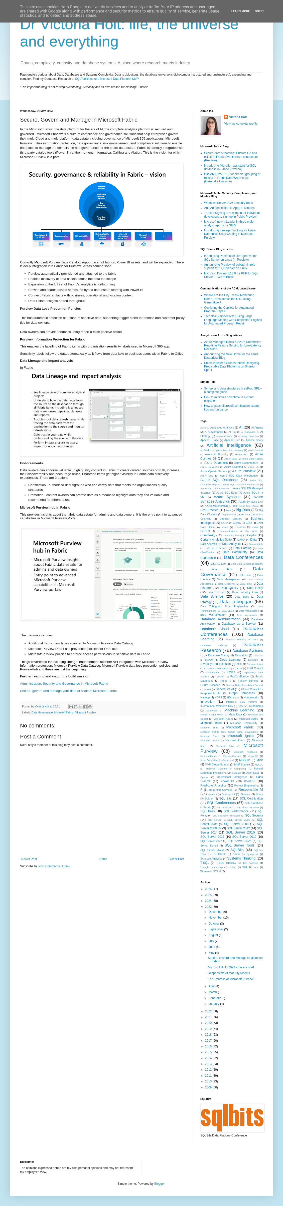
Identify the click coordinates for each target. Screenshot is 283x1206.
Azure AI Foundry (216, 454)
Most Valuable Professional (217, 760)
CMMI (255, 527)
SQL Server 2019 (244, 837)
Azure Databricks (216, 463)
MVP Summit (242, 764)
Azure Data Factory (252, 458)
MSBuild (244, 760)
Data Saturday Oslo (245, 592)
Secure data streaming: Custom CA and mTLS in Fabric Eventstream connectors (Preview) (231, 156)
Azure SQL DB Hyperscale (214, 488)
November (216, 917)
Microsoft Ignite (240, 736)
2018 (209, 1034)
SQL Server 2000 (238, 819)
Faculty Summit (248, 680)
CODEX (205, 531)
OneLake (236, 772)
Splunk (209, 798)
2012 (209, 1069)
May (212, 953)
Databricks (241, 655)
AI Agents (257, 427)
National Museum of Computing (226, 768)
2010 (209, 1081)
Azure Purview (243, 471)
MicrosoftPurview (232, 756)
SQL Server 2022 (211, 841)
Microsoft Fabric (63, 712)
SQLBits (237, 850)
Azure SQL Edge (226, 492)
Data (253, 539)
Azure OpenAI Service (213, 471)
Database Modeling (213, 645)
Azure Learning (233, 466)
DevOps (253, 659)
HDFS (218, 697)
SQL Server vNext (212, 850)
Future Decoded (210, 684)
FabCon (220, 676)
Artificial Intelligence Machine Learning (221, 450)
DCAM (209, 659)
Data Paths (245, 583)
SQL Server (214, 820)
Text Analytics (250, 863)
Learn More (240, 11)
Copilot (251, 535)
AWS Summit (255, 450)
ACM (203, 427)
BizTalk (244, 514)
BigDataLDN (229, 514)
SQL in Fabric (223, 807)
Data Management (228, 579)
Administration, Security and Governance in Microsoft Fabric (64, 683)
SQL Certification (251, 798)
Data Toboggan (236, 601)
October (214, 923)
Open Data (252, 772)
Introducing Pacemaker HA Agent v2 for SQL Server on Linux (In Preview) (230, 257)
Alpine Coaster (224, 436)
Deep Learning (230, 659)
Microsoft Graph (209, 736)
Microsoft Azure (248, 718)
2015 (209, 1052)
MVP (259, 760)
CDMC (237, 522)
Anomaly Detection (248, 436)
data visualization (213, 615)
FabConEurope (239, 676)
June (212, 947)
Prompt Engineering (246, 785)
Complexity (207, 535)
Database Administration (220, 619)
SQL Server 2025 (239, 841)
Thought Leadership (211, 867)
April (212, 986)
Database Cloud (214, 629)
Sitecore (245, 794)
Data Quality (229, 588)
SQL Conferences (221, 803)
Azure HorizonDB (209, 467)
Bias (228, 510)
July (212, 941)
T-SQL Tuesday (226, 862)
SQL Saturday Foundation (226, 815)
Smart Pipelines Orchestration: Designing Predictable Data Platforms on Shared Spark (231, 366)
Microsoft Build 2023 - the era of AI (231, 967)
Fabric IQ (225, 680)
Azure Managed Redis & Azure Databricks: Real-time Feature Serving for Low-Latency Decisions (232, 345)
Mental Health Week (211, 714)
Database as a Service (239, 623)
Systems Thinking (241, 858)
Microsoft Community (243, 722)
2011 (209, 1075)
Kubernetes (256, 705)
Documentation (255, 664)
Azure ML (253, 467)
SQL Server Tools (240, 845)
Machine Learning (239, 710)
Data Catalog (242, 548)
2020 (209, 1023)
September (216, 929)
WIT (244, 867)
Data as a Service (216, 548)
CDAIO (224, 523)
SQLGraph (219, 854)
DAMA (241, 539)
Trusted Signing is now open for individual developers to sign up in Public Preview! (232, 214)
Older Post (177, 859)
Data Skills (242, 596)
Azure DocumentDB (246, 462)
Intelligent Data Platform (241, 701)
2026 (209, 889)
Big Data (243, 510)
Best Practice (209, 510)
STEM (236, 854)
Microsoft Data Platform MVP (119, 79)
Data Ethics (222, 569)
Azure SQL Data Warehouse (239, 475)
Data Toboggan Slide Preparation (224, 606)
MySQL (259, 764)
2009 (209, 1087)
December (216, 912)
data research (216, 592)
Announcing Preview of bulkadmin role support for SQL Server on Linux (229, 266)
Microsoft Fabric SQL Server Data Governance (229, 731)
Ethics (231, 672)
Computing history (232, 535)
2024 (209, 901)
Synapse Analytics (211, 858)
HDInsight (233, 697)
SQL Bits (225, 798)
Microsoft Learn (235, 740)
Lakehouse (211, 710)
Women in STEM (210, 871)
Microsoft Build (211, 723)
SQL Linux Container (247, 807)
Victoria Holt (238, 117)
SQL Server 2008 (236, 824)
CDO (249, 522)
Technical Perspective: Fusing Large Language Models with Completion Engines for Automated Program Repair (233, 319)
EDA (239, 668)
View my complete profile (240, 123)
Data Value (228, 610)
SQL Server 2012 (238, 828)
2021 (209, 1017)
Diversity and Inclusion (215, 664)
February (215, 998)
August (214, 935)
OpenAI (204, 777)
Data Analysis (208, 543)
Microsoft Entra (209, 727)
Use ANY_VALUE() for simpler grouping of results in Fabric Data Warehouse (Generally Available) (232, 177)
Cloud (225, 527)
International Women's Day (216, 705)
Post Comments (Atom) (54, 866)
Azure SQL (206, 475)
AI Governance (214, 431)
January (214, 1004)
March (213, 992)
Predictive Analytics (213, 785)
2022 (209, 1011)
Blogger (159, 1183)
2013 (209, 1064)
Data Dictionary (254, 563)
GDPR (207, 689)
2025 (209, 895)
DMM (239, 664)
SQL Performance (236, 811)
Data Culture (218, 563)
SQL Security (254, 815)
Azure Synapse (227, 497)
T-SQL (204, 863)
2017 (209, 1040)
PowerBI (249, 781)
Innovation (207, 701)
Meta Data (235, 714)
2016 (209, 1046)
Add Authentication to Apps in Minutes (229, 208)
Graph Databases (242, 693)
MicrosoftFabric (208, 756)
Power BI (227, 781)
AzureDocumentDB (216, 505)
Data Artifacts (255, 544)
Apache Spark (254, 440)
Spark (259, 794)
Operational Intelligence (232, 776)
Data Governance (42, 712)
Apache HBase (209, 440)
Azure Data (230, 458)
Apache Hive (232, 440)
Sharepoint (228, 794)
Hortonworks (251, 697)
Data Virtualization (249, 610)
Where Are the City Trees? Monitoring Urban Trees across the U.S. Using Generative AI (229, 298)
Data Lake (245, 575)
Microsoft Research (245, 751)
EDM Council (255, 668)
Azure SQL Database (219, 480)
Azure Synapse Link (251, 501)
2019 (209, 1029)
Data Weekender (247, 615)
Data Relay (255, 588)
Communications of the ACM (238, 531)
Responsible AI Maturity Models (229, 973)
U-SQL (232, 867)
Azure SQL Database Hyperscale (240, 484)
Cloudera (239, 527)
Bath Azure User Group (246, 506)
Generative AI (225, 689)
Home (103, 859)
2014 (209, 1058)
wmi (256, 867)
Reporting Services (220, 789)
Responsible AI (250, 789)
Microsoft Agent (223, 718)
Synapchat (252, 854)
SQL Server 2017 (212, 837)
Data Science (211, 596)
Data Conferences (243, 557)
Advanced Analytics (222, 427)
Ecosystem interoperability (218, 668)
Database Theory (218, 655)
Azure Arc (241, 454)
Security (212, 794)
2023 (209, 907)
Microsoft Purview (85, 712)
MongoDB (253, 756)
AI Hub (232, 432)
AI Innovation (248, 432)
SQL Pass (207, 811)
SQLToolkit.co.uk (86, 79)
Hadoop (205, 697)
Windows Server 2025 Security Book (228, 203)
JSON (241, 706)
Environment (212, 672)
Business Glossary (231, 518)
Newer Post (29, 859)
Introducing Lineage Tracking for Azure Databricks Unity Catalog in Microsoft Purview (229, 234)
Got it (259, 11)
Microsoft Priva (225, 746)
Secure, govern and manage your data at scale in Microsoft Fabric (68, 691)
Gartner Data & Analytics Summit (244, 685)
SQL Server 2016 (240, 832)
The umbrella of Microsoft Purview (230, 979)
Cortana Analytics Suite (216, 539)
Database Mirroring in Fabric (241, 639)
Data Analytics (231, 544)
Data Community (235, 552)
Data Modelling (226, 583)
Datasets (258, 655)
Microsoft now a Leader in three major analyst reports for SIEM (229, 223)
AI (241, 427)
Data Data (236, 563)
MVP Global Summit (217, 764)
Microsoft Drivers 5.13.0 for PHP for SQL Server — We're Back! (231, 275)
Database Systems (247, 651)
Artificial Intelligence (228, 445)
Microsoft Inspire (209, 740)
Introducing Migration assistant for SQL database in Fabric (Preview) (230, 167)
